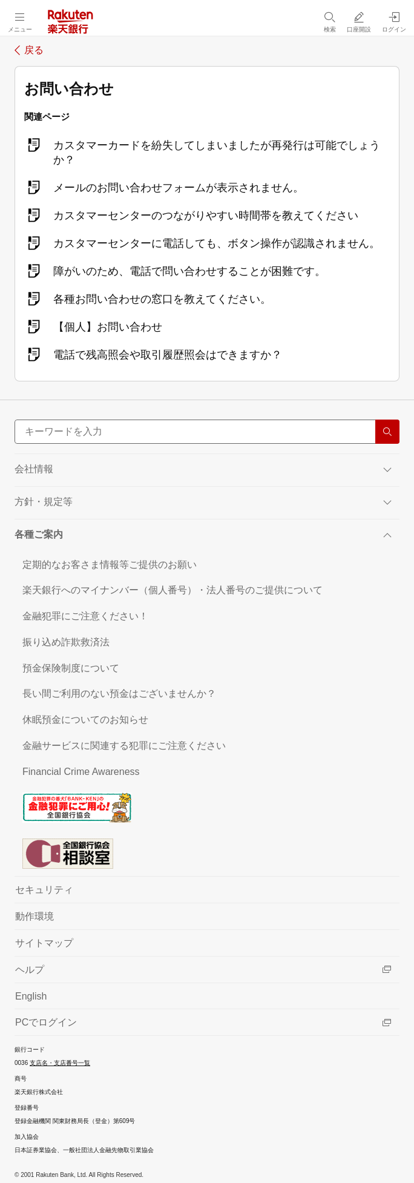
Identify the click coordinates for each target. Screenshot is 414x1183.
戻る (34, 50)
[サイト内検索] (207, 432)
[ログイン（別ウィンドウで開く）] (394, 22)
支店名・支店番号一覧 (60, 1062)
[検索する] (387, 432)
